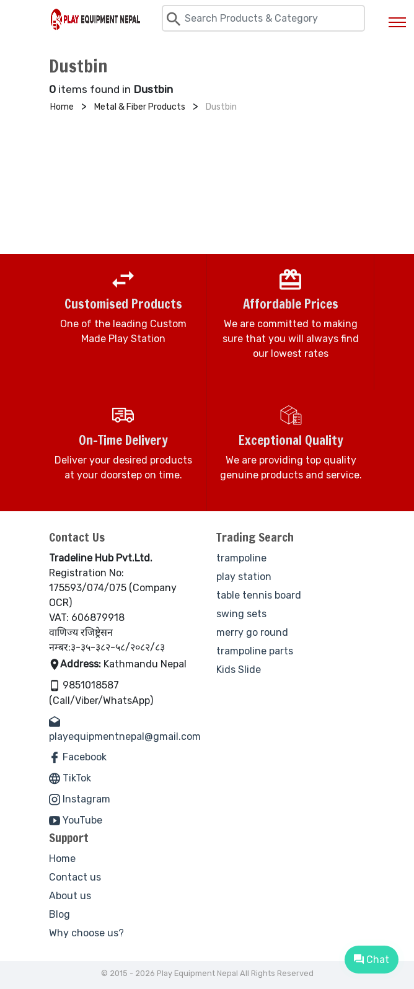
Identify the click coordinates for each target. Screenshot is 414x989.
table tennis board (258, 595)
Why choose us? (86, 933)
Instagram (79, 799)
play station (243, 576)
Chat (371, 959)
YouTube (75, 820)
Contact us (75, 877)
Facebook (78, 757)
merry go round (252, 632)
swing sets (241, 614)
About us (70, 896)
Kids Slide (238, 669)
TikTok (70, 778)
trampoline (241, 558)
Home (62, 858)
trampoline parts (254, 651)
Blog (59, 914)
